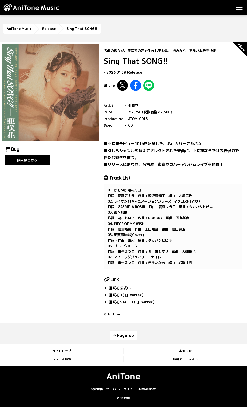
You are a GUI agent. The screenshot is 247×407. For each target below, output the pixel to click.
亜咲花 (133, 105)
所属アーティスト (185, 359)
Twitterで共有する (122, 85)
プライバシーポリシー (120, 389)
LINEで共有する (148, 85)
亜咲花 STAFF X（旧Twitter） (132, 302)
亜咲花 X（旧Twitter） (126, 295)
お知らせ (185, 351)
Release (49, 28)
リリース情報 (61, 359)
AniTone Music (19, 28)
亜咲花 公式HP (120, 288)
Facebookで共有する (135, 85)
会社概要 (97, 389)
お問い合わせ (147, 389)
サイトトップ (61, 351)
